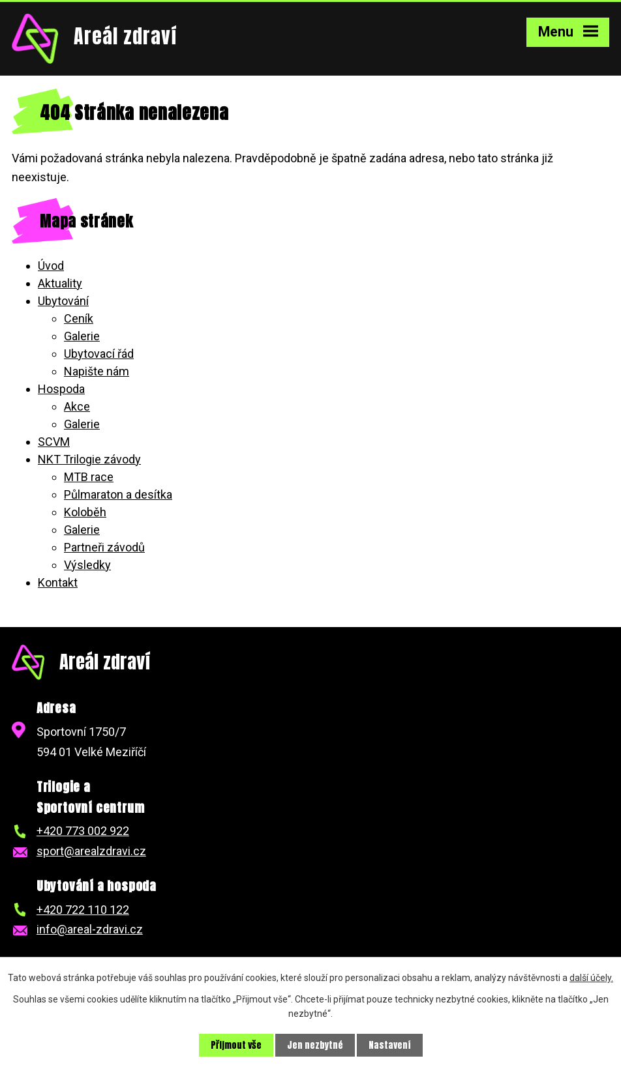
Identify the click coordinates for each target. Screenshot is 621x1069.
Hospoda (61, 389)
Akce (77, 406)
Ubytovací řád (99, 353)
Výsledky (87, 565)
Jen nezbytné (315, 1045)
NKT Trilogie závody (89, 459)
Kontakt (58, 582)
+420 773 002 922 (83, 831)
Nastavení (390, 1045)
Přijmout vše (236, 1045)
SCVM (54, 441)
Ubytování (63, 301)
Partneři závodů (104, 547)
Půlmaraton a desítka (118, 494)
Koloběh (85, 512)
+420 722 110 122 (83, 909)
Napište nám (96, 371)
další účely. (591, 978)
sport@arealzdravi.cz (91, 851)
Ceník (78, 318)
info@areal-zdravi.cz (90, 929)
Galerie (82, 336)
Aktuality (60, 283)
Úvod (51, 265)
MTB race (89, 477)
